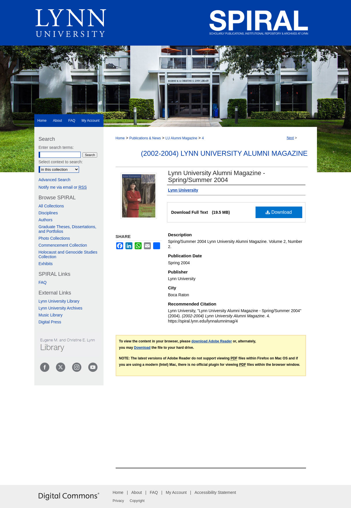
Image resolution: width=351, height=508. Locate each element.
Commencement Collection (63, 245)
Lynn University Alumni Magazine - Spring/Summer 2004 (216, 176)
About (136, 492)
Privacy (118, 501)
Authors (45, 220)
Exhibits (46, 263)
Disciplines (48, 213)
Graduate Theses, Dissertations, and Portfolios (68, 229)
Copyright (137, 501)
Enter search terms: (56, 147)
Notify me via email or (63, 187)
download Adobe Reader (212, 341)
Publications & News (145, 138)
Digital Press (50, 322)
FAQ (43, 282)
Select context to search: (61, 162)
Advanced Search (55, 179)
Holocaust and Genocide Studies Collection (68, 254)
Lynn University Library (59, 301)
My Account (176, 492)
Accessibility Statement (215, 492)
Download (279, 212)
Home (120, 138)
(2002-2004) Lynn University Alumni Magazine (224, 153)
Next (290, 138)
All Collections (51, 206)
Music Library (51, 315)
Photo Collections (54, 238)
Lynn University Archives (60, 308)
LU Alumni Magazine (181, 138)
